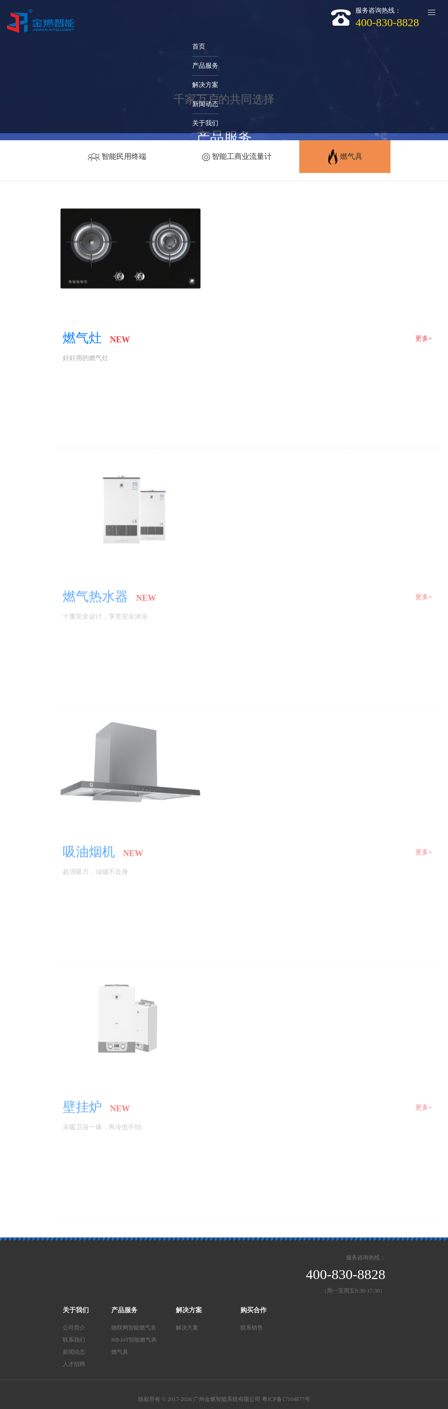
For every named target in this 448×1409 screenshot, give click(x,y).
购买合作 (253, 1310)
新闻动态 (74, 1352)
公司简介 (74, 1327)
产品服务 (124, 1310)
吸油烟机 (89, 855)
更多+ (423, 339)
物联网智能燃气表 (133, 1327)
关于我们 (76, 1310)
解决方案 (189, 1310)
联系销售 (251, 1327)
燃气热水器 (95, 599)
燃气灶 (82, 338)
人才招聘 (74, 1364)
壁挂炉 (82, 1110)
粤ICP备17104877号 (286, 1399)
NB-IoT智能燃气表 (134, 1340)
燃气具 (119, 1352)
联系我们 (74, 1340)
